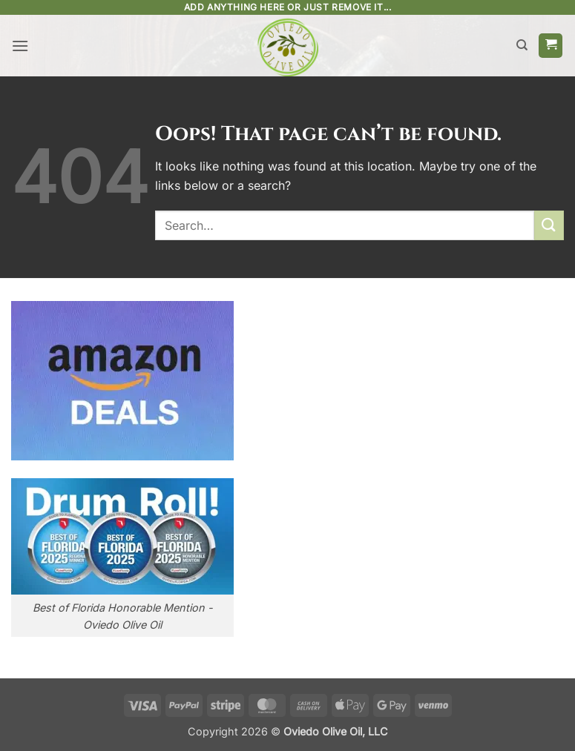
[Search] (522, 45)
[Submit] (549, 225)
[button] (20, 45)
